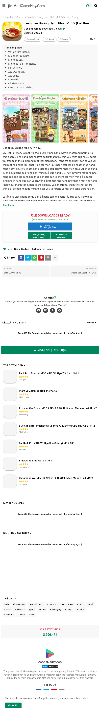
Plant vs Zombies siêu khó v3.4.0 (38, 390)
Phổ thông (49, 39)
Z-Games (20, 17)
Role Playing (55, 609)
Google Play (50, 227)
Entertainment (66, 604)
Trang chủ (7, 17)
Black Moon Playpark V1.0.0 (35, 460)
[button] (96, 5)
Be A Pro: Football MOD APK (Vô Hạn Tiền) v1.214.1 (49, 373)
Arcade (42, 609)
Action (80, 604)
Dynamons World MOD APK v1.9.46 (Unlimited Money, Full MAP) (56, 478)
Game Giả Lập (33, 39)
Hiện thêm (91, 322)
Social (90, 604)
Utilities (21, 615)
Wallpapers (20, 609)
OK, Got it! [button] (13, 705)
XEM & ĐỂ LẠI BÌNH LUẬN (50, 350)
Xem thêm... (8, 205)
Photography (19, 604)
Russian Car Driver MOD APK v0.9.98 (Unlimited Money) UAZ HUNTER (58, 408)
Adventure (9, 615)
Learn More (82, 698)
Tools (6, 604)
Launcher (80, 609)
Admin (48, 298)
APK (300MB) (38, 234)
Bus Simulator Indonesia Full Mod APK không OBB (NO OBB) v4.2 (57, 425)
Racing (68, 609)
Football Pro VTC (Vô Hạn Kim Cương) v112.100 (46, 443)
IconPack (51, 604)
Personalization (36, 604)
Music (31, 615)
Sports (32, 609)
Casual (7, 609)
